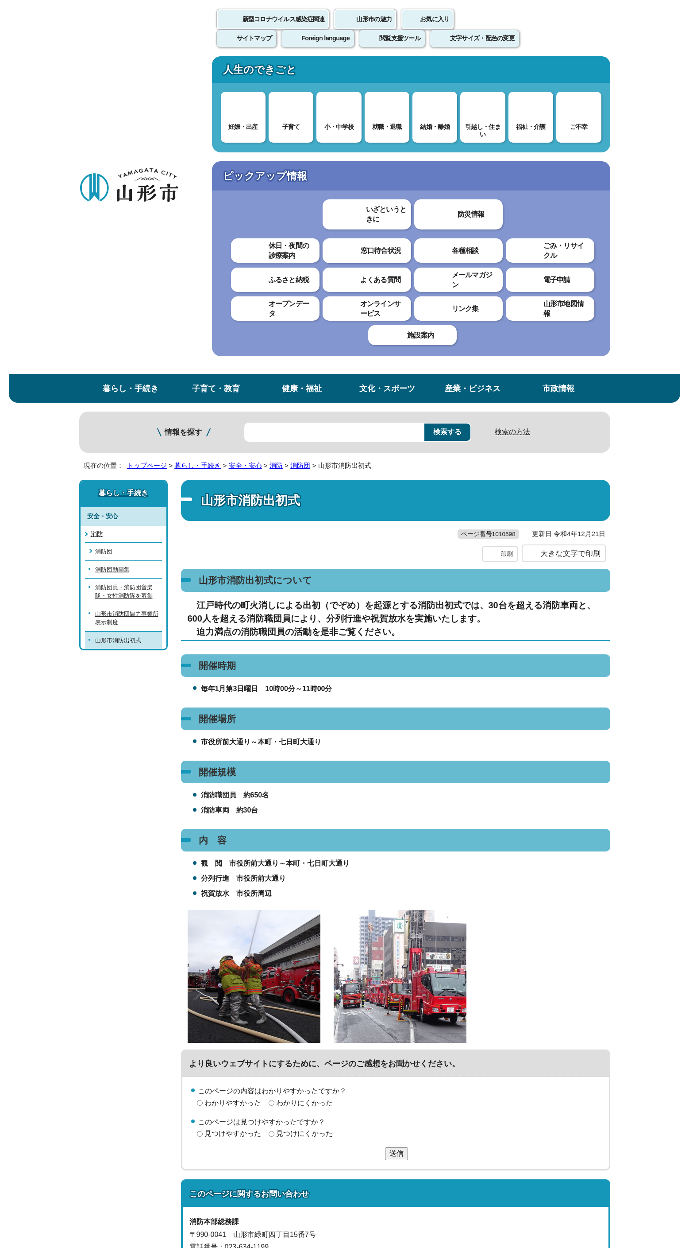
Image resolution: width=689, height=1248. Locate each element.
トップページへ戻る (580, 1014)
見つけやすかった (232, 836)
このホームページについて (128, 1042)
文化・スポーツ (387, 72)
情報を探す (183, 116)
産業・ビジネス (472, 72)
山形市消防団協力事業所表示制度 (126, 301)
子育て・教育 (216, 72)
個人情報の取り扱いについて (243, 1042)
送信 (396, 855)
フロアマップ (111, 1174)
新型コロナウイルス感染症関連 (283, 28)
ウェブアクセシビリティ (354, 1042)
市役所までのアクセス (185, 1174)
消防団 (300, 149)
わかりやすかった (232, 805)
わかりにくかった (304, 805)
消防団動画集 (112, 253)
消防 (276, 149)
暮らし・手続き (130, 72)
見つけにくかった (304, 836)
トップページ (147, 149)
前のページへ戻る (506, 1014)
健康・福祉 (302, 72)
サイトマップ (441, 1042)
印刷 (506, 256)
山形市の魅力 (374, 28)
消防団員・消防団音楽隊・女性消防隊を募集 (124, 275)
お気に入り (434, 28)
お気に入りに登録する (571, 170)
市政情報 (558, 72)
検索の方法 (512, 116)
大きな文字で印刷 (570, 255)
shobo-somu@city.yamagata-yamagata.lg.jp (272, 975)
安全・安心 (245, 149)
